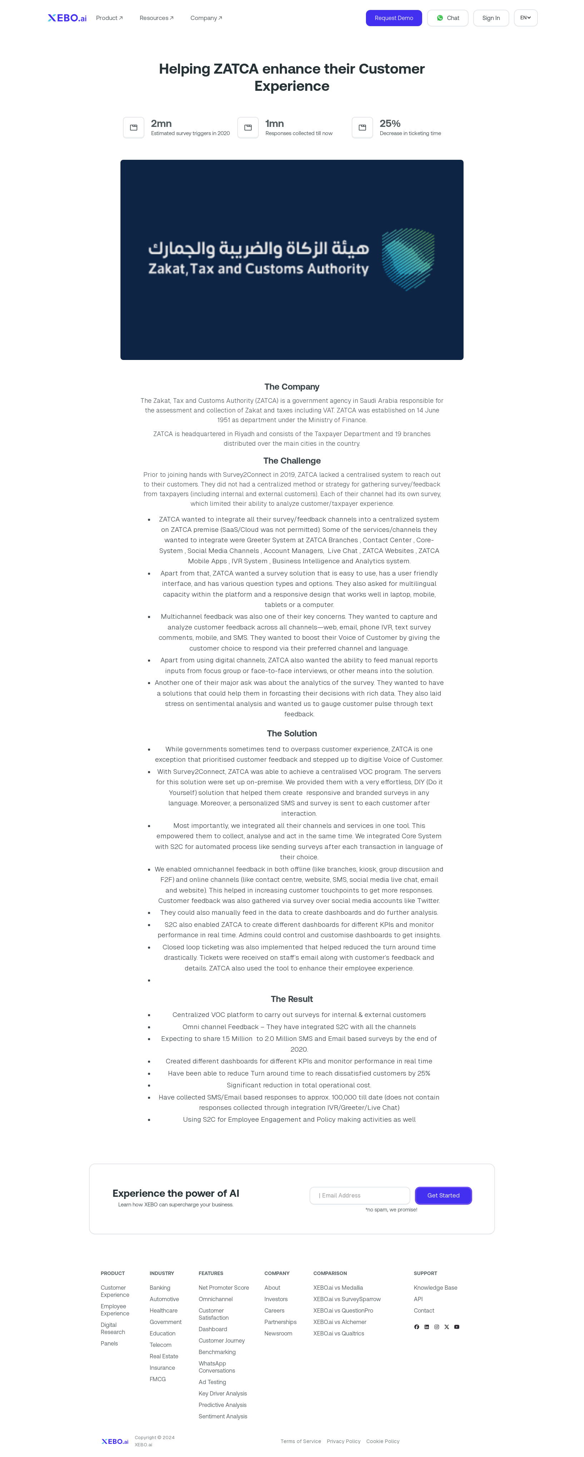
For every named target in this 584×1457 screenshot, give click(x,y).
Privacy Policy (344, 1441)
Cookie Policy (383, 1441)
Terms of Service (301, 1441)
